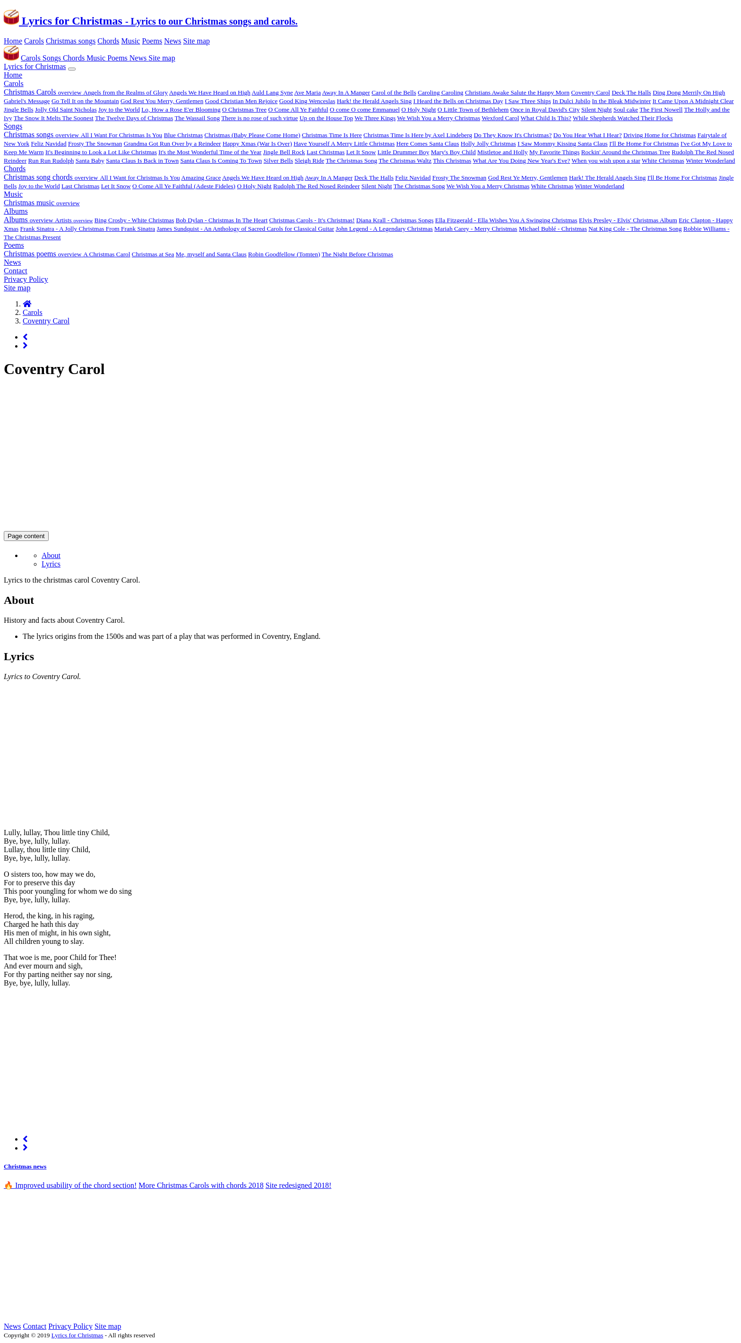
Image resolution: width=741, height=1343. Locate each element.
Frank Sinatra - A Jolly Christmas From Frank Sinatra (87, 228)
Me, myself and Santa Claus (211, 254)
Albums (16, 211)
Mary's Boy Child (453, 152)
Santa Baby (90, 160)
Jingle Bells (19, 109)
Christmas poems (43, 254)
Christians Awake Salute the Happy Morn (517, 92)
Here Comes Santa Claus (427, 143)
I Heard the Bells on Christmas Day (458, 101)
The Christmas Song (351, 160)
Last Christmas (326, 152)
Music (130, 41)
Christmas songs (70, 41)
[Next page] (25, 346)
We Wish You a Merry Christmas (438, 118)
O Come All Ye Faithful (298, 109)
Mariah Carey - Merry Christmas (475, 228)
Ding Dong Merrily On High (689, 92)
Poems (152, 41)
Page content (26, 536)
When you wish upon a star (606, 160)
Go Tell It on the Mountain (85, 101)
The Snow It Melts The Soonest (54, 118)
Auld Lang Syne (272, 92)
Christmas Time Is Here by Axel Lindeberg (417, 135)
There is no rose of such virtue (259, 118)
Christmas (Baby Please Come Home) (253, 135)
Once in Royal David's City (545, 109)
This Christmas (452, 160)
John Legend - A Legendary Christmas (384, 228)
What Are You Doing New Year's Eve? (521, 160)
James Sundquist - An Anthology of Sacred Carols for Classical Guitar (245, 228)
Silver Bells (278, 160)
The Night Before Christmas (357, 254)
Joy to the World (119, 109)
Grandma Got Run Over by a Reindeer (172, 143)
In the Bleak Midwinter (621, 101)
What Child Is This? (546, 118)
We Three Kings (375, 118)
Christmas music (42, 203)
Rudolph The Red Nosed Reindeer (316, 186)
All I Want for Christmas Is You (140, 177)
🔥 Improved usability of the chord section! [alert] (70, 1185)
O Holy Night (418, 109)
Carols (34, 41)
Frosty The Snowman (95, 143)
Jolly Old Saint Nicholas (66, 109)
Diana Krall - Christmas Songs (395, 220)
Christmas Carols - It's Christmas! (312, 220)
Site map (196, 41)
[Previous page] (25, 337)
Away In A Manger (346, 92)
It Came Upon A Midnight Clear (693, 101)
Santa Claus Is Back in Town (142, 160)
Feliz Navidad (48, 143)
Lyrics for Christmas (151, 21)
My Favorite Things (554, 152)
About (51, 555)
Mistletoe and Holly (502, 152)
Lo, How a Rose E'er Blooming (181, 109)
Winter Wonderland (710, 160)
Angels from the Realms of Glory (125, 92)
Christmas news (25, 1166)
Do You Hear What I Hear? (587, 135)
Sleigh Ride (310, 160)
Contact (15, 271)
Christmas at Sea (153, 254)
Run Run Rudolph (51, 160)
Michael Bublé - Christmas (553, 228)
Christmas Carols (43, 92)
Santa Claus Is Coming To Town (221, 160)
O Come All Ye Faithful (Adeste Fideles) (183, 186)
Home (13, 41)
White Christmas (663, 160)
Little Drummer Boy (404, 152)
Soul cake (625, 109)
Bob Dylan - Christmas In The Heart (221, 220)
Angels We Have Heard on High (209, 92)
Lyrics (51, 564)
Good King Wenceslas (307, 101)
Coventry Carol (590, 92)
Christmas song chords (52, 177)
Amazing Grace (201, 177)
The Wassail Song (197, 118)
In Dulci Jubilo (571, 101)
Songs (53, 58)
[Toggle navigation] (72, 69)
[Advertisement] (287, 454)
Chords (108, 41)
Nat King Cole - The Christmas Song (634, 228)
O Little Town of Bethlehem (473, 109)
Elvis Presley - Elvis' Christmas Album (628, 220)
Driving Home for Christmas (659, 135)
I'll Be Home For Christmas (644, 143)
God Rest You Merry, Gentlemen (162, 101)
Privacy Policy (26, 279)
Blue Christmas (183, 135)
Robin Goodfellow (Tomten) (284, 254)
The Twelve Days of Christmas (134, 118)
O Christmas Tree (244, 109)
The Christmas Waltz (405, 160)
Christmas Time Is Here (332, 135)
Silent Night (596, 109)
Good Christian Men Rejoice (241, 101)
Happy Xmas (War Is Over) (257, 143)
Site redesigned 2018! (299, 1185)
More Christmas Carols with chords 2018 (200, 1185)
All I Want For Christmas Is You (121, 135)
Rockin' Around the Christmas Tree (625, 152)
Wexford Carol (500, 118)
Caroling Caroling (441, 92)
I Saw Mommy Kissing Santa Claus (562, 143)
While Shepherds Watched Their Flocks (623, 118)
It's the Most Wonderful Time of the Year (209, 152)
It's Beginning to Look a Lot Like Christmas (101, 152)
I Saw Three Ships (528, 101)
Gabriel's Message (27, 101)
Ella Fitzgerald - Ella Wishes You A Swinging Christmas (506, 220)
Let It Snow (361, 152)
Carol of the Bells (393, 92)
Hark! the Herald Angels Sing (374, 101)
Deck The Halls (631, 92)
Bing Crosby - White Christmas (134, 220)
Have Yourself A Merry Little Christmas (344, 143)
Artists (74, 220)
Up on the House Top (326, 118)
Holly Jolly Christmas (488, 143)
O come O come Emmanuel (365, 109)
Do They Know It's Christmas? (512, 135)
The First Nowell (660, 109)
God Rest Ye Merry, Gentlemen (528, 177)
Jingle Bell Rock (284, 152)
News (172, 41)
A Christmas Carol (106, 254)
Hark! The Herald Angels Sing (607, 177)
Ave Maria (307, 92)
